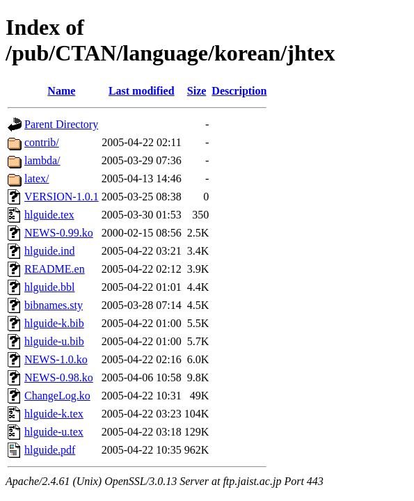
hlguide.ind (49, 251)
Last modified (142, 91)
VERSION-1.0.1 (61, 196)
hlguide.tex (49, 215)
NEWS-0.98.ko (58, 377)
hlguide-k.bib (54, 323)
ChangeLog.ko (57, 395)
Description (239, 91)
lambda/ (42, 160)
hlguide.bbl (49, 287)
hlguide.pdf (49, 450)
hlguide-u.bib (54, 341)
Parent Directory (61, 124)
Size (197, 91)
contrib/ (41, 142)
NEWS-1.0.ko (56, 359)
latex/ (36, 178)
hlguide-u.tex (53, 432)
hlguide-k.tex (53, 414)
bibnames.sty (53, 305)
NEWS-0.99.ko (58, 233)
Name (61, 91)
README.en (54, 269)
